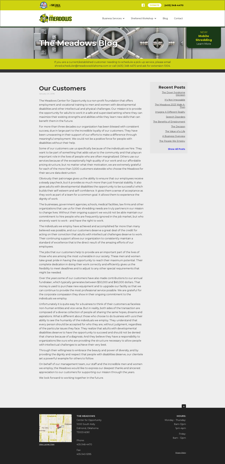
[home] (55, 18)
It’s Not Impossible (175, 100)
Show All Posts (176, 149)
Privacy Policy (180, 453)
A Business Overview (173, 136)
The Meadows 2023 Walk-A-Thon (170, 106)
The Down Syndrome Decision (173, 93)
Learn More (204, 38)
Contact (178, 18)
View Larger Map (46, 444)
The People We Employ (172, 141)
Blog (165, 18)
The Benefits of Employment (169, 121)
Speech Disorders (175, 117)
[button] (113, 18)
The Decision (178, 126)
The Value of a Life (175, 131)
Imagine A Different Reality (170, 112)
